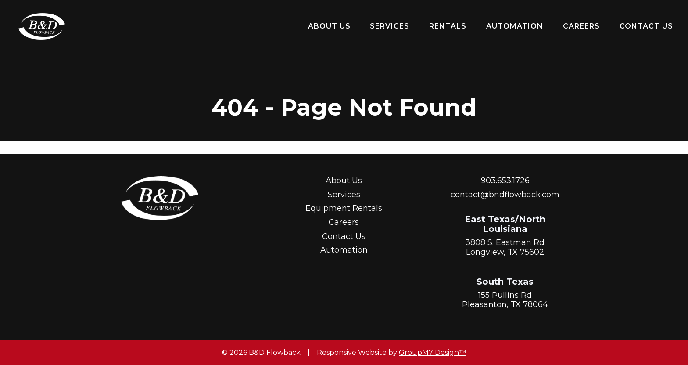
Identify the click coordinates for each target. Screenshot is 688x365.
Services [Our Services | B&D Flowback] (389, 26)
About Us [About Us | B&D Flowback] (329, 26)
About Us (344, 180)
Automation (514, 26)
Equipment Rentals (343, 208)
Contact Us (344, 236)
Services (344, 194)
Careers (344, 222)
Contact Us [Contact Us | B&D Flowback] (646, 26)
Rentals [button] (447, 26)
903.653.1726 (505, 180)
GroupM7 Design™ (432, 352)
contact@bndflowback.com (505, 194)
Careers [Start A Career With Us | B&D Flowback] (581, 26)
